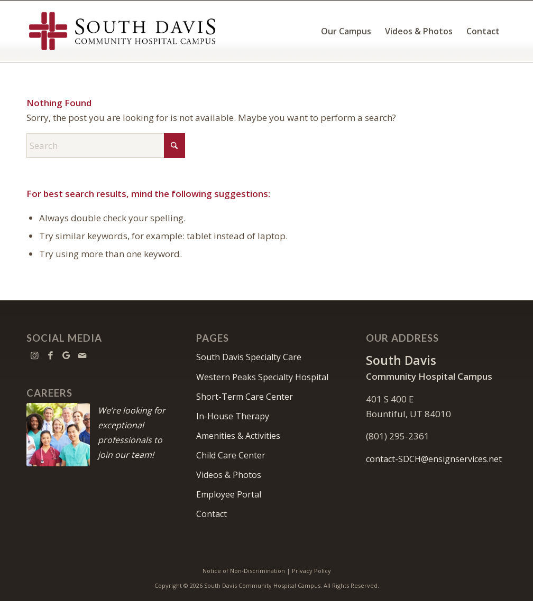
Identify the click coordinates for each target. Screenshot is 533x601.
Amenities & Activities (238, 436)
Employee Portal (228, 494)
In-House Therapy (232, 416)
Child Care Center (230, 455)
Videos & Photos (228, 475)
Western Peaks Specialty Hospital (262, 377)
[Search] (105, 145)
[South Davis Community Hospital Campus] (122, 31)
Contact (211, 514)
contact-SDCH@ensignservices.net (434, 459)
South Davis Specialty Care (248, 357)
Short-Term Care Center (244, 396)
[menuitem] (346, 31)
